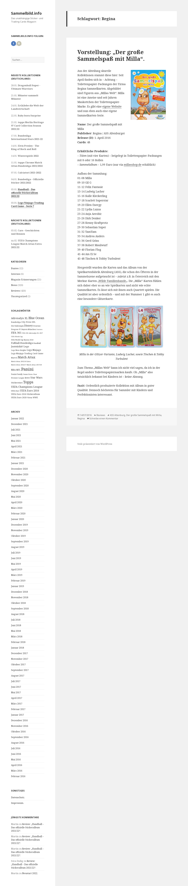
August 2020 (17, 491)
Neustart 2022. (30, 873)
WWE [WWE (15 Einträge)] (35, 397)
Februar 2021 (18, 457)
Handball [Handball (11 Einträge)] (37, 343)
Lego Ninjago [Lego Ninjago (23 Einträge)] (34, 350)
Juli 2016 (15, 748)
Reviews (15, 290)
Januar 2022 (17, 418)
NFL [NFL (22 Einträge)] (18, 369)
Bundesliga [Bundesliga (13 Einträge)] (16, 322)
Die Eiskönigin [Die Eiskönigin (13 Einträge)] (17, 326)
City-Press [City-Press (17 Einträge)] (26, 322)
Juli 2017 (15, 681)
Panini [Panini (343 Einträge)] (27, 369)
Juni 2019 (16, 558)
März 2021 (16, 452)
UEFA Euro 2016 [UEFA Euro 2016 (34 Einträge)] (29, 390)
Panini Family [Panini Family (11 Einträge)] (17, 374)
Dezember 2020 (19, 468)
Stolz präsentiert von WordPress (94, 443)
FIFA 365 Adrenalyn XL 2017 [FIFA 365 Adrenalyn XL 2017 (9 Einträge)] (32, 333)
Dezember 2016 (19, 720)
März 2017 (16, 703)
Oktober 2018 (18, 603)
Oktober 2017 (18, 664)
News (14, 285)
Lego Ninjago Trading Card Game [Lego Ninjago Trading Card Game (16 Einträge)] (27, 353)
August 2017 (17, 675)
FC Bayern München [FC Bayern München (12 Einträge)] (27, 329)
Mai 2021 (16, 440)
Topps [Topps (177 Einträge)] (28, 382)
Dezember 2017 (19, 653)
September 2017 (20, 670)
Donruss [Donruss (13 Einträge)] (37, 326)
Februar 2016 (18, 776)
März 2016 (16, 770)
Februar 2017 (18, 709)
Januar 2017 (17, 714)
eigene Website (112, 106)
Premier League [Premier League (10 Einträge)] (17, 378)
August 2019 (17, 547)
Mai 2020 (16, 496)
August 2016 (17, 742)
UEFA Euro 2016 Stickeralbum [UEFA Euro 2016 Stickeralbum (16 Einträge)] (25, 394)
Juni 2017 (16, 686)
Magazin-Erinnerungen (23, 279)
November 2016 (19, 726)
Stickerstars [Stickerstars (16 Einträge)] (17, 382)
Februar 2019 (18, 580)
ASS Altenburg (117, 415)
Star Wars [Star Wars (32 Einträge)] (36, 377)
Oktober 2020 (18, 480)
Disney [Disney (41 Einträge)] (28, 325)
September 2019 (20, 541)
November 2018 (19, 597)
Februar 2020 (18, 513)
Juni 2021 (16, 435)
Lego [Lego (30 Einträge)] (26, 346)
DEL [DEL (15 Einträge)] (33, 322)
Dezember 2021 (19, 424)
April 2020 (16, 502)
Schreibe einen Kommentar (103, 418)
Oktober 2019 (18, 535)
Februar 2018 (18, 642)
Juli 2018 (15, 619)
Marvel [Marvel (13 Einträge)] (14, 357)
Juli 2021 (15, 429)
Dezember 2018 (19, 591)
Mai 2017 (16, 692)
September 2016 (20, 737)
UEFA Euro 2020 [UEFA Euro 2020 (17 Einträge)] (19, 397)
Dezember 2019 (19, 524)
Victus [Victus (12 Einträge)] (29, 397)
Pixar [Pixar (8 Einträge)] (35, 374)
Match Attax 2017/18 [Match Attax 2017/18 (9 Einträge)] (34, 365)
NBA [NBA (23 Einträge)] (13, 369)
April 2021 (16, 446)
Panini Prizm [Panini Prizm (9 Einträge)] (28, 374)
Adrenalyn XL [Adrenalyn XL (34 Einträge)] (19, 318)
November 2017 (19, 658)
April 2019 (16, 569)
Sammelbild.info (26, 13)
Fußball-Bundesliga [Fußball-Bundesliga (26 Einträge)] (22, 343)
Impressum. (17, 803)
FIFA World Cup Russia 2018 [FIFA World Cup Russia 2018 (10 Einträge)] (22, 340)
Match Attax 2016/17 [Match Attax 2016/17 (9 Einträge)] (18, 365)
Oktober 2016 (18, 731)
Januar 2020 (17, 519)
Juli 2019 (15, 552)
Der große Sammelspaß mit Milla (143, 415)
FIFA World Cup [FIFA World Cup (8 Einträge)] (17, 337)
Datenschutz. (18, 797)
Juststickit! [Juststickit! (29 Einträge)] (17, 346)
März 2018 (16, 636)
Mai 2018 (16, 630)
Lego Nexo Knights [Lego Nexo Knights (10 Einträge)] (18, 350)
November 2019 (19, 530)
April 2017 (16, 698)
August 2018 (17, 614)
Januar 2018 (17, 647)
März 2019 (16, 575)
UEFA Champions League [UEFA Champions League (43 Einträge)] (26, 386)
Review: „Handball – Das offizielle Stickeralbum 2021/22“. (27, 827)
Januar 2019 (17, 586)
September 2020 (20, 485)
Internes (15, 273)
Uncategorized (19, 296)
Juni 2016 (16, 753)
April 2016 (16, 765)
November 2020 (19, 474)
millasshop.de (132, 164)
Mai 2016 (16, 759)
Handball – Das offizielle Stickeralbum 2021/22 (24, 193)
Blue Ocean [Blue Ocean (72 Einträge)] (36, 318)
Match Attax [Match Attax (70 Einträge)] (26, 357)
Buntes (15, 268)
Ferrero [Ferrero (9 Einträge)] (39, 329)
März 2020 (16, 507)
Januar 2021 (17, 463)
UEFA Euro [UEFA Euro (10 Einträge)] (15, 391)
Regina (81, 418)
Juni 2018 (16, 625)
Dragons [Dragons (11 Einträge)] (14, 329)
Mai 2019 (16, 563)
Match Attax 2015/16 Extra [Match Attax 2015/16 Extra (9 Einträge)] (21, 361)
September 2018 (20, 608)
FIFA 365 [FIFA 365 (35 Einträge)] (16, 332)
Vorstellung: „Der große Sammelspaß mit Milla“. (111, 55)
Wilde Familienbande (112, 281)
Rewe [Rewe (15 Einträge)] (27, 377)
